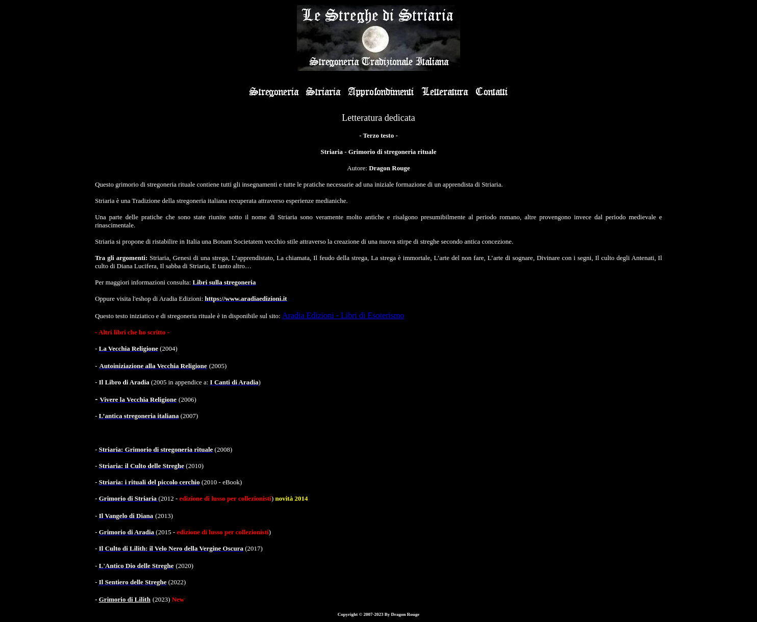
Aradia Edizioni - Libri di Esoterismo (343, 315)
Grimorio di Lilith (124, 599)
